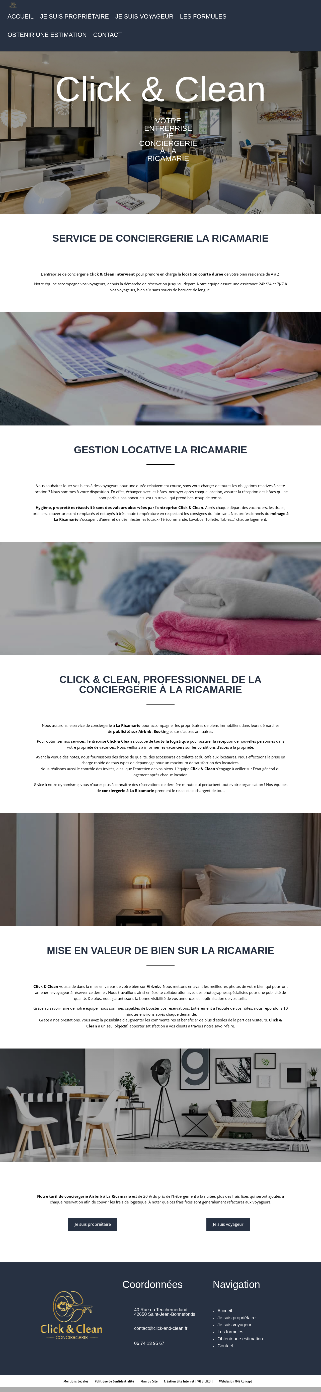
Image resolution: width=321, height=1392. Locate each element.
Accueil (21, 17)
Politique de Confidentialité (114, 1381)
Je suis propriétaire (74, 17)
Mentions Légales (75, 1381)
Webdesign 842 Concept (235, 1381)
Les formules (203, 17)
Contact (107, 35)
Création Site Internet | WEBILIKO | (188, 1381)
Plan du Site (148, 1381)
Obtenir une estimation (47, 35)
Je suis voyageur (144, 17)
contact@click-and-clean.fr (160, 1328)
